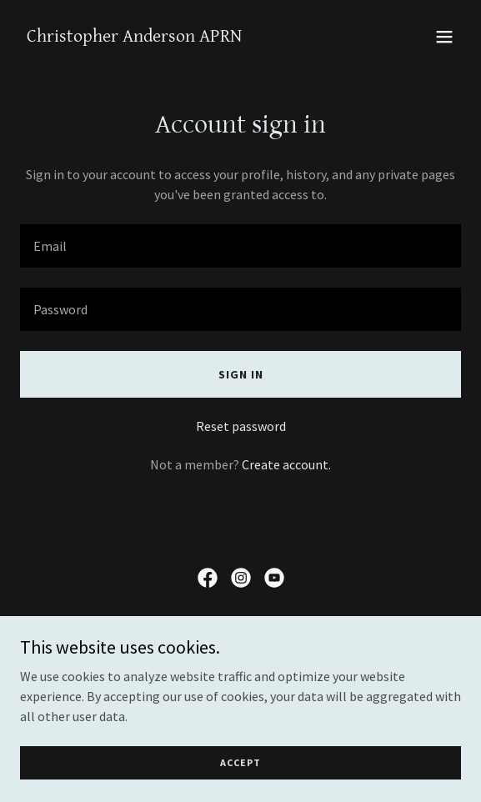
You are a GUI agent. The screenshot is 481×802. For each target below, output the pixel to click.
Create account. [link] (286, 464)
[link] (134, 36)
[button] (444, 36)
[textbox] (240, 246)
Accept (240, 762)
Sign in (240, 374)
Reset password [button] (241, 426)
